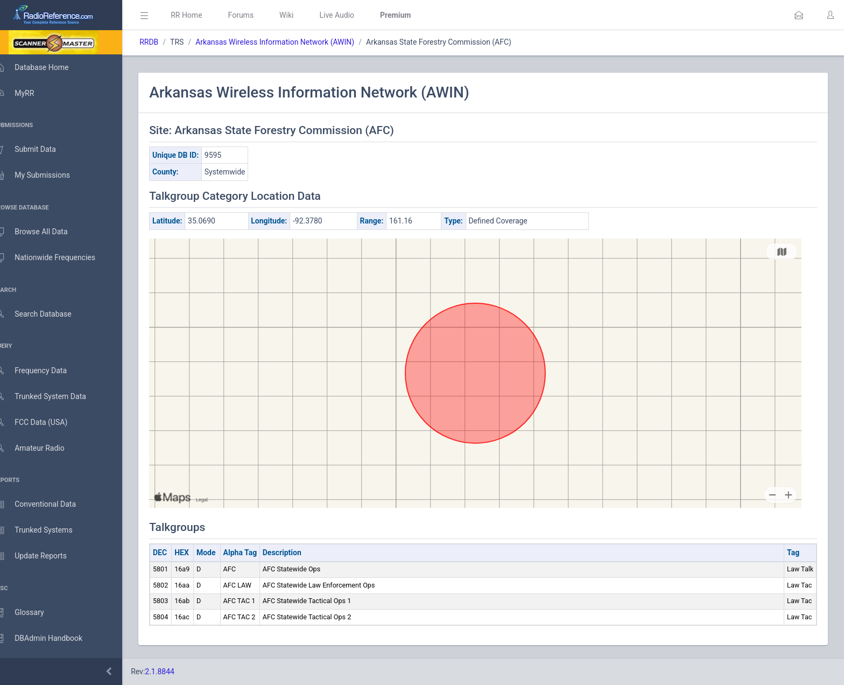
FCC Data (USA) (41, 422)
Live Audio (352, 15)
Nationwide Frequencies (55, 258)
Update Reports (41, 556)
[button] (798, 15)
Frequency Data (41, 370)
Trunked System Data (51, 396)
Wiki (302, 15)
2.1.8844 (175, 671)
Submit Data (36, 150)
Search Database (43, 314)
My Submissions (43, 175)
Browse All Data (41, 232)
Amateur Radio (40, 448)
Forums (256, 15)
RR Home (201, 15)
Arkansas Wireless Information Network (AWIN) (290, 42)
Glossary (29, 613)
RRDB (164, 42)
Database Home (42, 67)
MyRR (25, 93)
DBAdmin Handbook (49, 639)
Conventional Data (46, 504)
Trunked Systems (44, 530)
